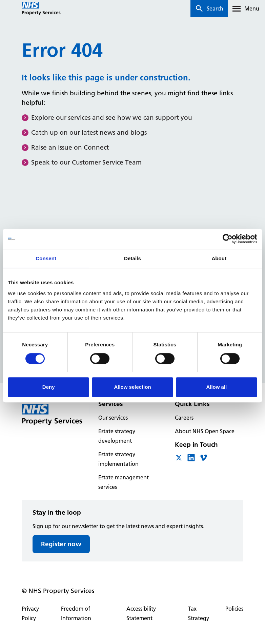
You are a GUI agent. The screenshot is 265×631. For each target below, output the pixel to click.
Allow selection (132, 387)
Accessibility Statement (141, 613)
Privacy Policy (30, 613)
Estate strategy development (116, 436)
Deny (48, 387)
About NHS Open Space (205, 431)
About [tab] (218, 258)
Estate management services (123, 482)
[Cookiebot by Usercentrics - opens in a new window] (227, 239)
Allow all (216, 387)
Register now (61, 544)
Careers (184, 417)
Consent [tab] (46, 258)
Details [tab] (132, 258)
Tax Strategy (198, 613)
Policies (234, 608)
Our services (113, 417)
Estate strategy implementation (118, 459)
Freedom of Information (76, 613)
